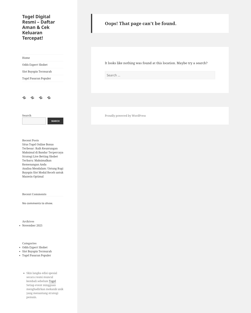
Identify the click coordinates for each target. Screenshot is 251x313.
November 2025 (32, 225)
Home (26, 58)
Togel (52, 281)
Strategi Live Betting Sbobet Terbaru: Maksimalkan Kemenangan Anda (40, 160)
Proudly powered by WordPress (125, 115)
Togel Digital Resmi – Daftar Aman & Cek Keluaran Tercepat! (38, 27)
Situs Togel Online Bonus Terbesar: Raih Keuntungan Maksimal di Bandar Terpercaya (42, 148)
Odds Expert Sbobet (35, 65)
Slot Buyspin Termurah (37, 71)
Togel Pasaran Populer (36, 78)
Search (26, 115)
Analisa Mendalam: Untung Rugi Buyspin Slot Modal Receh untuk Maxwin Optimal (42, 172)
